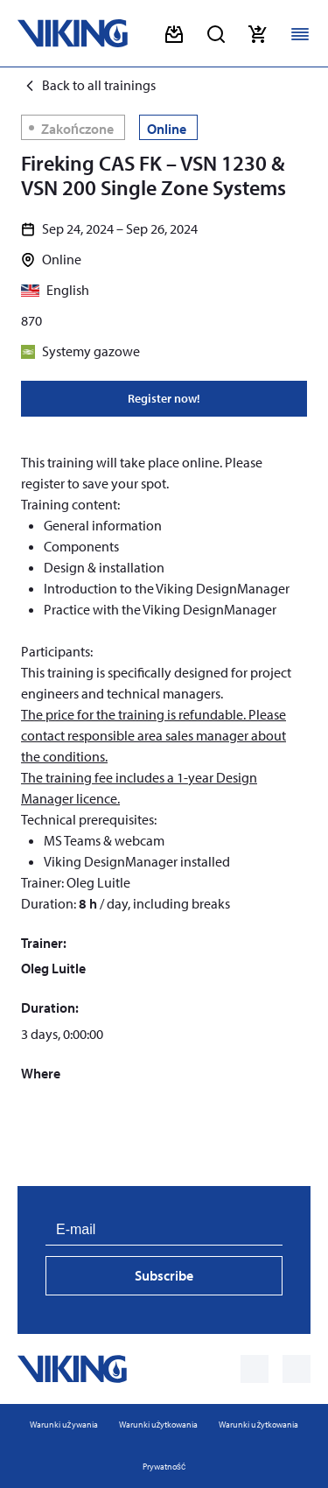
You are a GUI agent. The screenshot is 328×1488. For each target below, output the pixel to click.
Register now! (164, 398)
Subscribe (164, 1275)
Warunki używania (64, 1424)
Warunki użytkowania (159, 1424)
